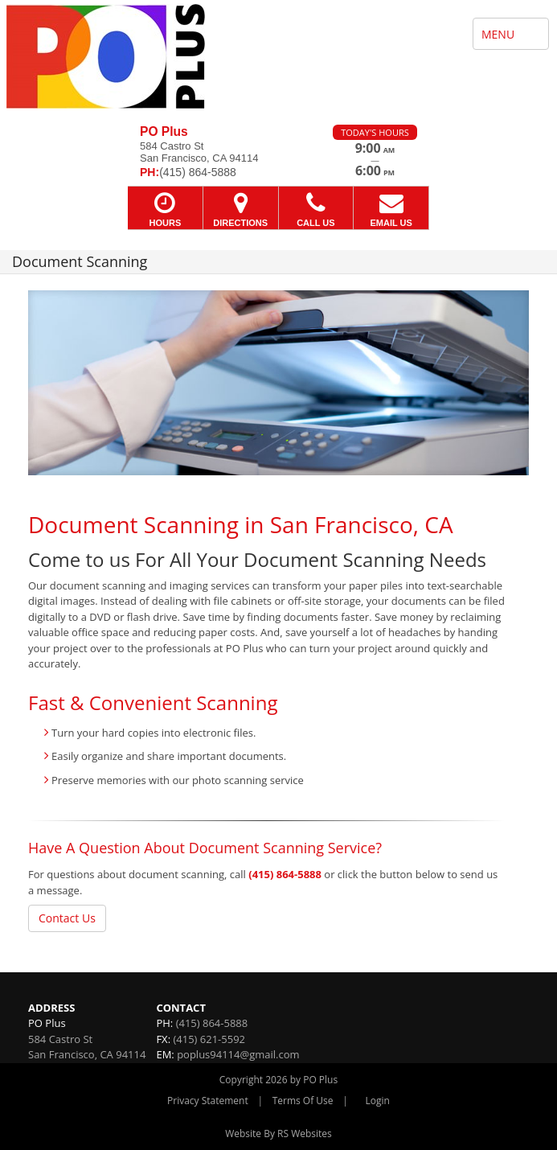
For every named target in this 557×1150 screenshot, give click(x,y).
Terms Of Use (303, 1100)
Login (378, 1100)
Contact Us (67, 918)
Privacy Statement (207, 1100)
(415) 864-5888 (285, 874)
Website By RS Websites (278, 1133)
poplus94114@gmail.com (238, 1054)
